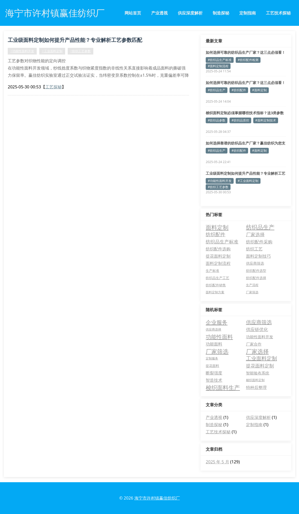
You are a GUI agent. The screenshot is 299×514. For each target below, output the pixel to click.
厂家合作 (254, 344)
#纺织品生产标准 (220, 60)
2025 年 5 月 (217, 462)
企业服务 (216, 322)
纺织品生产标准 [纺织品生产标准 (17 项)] (222, 242)
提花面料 (212, 365)
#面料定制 (259, 90)
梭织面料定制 (255, 380)
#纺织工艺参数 (80, 51)
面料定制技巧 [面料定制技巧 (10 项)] (258, 256)
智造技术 (214, 380)
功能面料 (214, 344)
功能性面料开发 (259, 336)
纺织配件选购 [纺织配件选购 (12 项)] (218, 249)
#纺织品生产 (216, 90)
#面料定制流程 (218, 66)
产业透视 (159, 13)
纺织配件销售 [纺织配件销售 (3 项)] (216, 285)
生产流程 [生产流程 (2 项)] (252, 285)
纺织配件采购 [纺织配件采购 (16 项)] (259, 242)
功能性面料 (219, 336)
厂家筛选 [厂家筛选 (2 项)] (252, 292)
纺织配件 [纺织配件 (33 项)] (215, 234)
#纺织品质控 (240, 120)
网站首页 (133, 13)
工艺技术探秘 (278, 13)
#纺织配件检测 (248, 60)
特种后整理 (256, 387)
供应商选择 (213, 329)
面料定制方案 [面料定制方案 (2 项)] (215, 292)
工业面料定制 (261, 358)
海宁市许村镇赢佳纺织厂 (157, 498)
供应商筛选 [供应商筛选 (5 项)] (255, 263)
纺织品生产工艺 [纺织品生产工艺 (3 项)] (217, 277)
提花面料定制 (260, 366)
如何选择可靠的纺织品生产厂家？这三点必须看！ (245, 52)
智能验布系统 (257, 372)
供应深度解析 (190, 13)
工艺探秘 (53, 87)
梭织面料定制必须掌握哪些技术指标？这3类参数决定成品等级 (245, 113)
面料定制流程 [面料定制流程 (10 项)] (218, 263)
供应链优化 (257, 329)
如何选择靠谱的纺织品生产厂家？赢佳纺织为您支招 (245, 143)
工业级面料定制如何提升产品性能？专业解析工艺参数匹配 (75, 39)
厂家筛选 (217, 351)
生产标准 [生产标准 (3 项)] (212, 270)
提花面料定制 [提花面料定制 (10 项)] (218, 256)
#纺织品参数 (216, 120)
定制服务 (212, 358)
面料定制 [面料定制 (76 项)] (217, 227)
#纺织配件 (239, 90)
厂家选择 (257, 351)
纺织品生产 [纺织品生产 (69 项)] (260, 227)
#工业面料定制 (52, 51)
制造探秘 (221, 13)
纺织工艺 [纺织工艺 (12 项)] (254, 249)
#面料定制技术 (265, 120)
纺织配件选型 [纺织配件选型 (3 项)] (256, 270)
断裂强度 (214, 373)
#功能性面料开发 (22, 51)
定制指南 (247, 13)
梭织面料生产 (223, 387)
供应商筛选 (259, 322)
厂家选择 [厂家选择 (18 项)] (255, 234)
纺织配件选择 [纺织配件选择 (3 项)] (256, 277)
